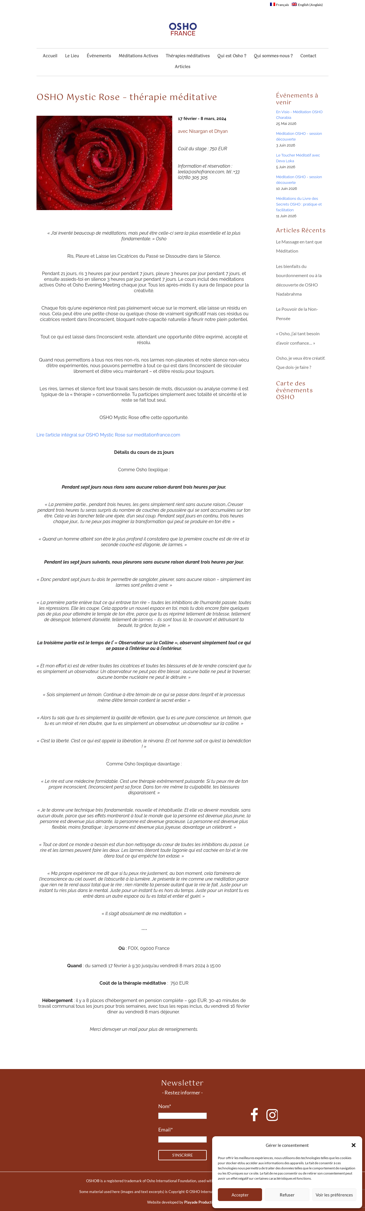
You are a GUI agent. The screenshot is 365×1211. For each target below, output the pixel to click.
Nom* (164, 1106)
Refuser (287, 1194)
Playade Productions (201, 1202)
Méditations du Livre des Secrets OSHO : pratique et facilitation (299, 204)
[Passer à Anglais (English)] (307, 6)
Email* (165, 1129)
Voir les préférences (334, 1194)
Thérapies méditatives (188, 57)
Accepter (240, 1194)
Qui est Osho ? (231, 57)
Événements (99, 57)
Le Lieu (72, 57)
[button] (353, 1145)
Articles (182, 67)
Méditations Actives (138, 57)
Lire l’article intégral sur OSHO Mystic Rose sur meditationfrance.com (108, 435)
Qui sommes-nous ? (273, 57)
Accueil (50, 57)
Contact (308, 57)
